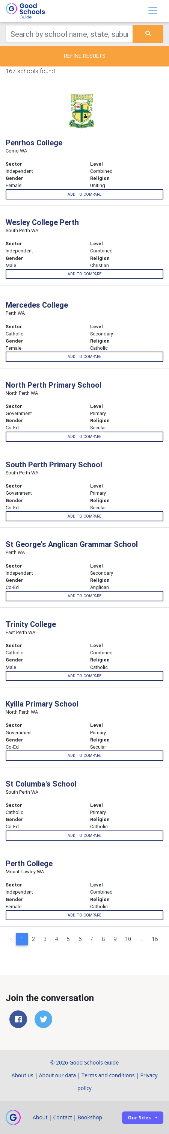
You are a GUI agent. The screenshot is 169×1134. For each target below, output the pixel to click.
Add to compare (84, 194)
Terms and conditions (107, 1075)
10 (128, 939)
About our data (57, 1075)
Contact (62, 1117)
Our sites (139, 1117)
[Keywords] (69, 34)
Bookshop (90, 1117)
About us (22, 1075)
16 (155, 939)
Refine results (85, 55)
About (40, 1117)
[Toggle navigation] (153, 11)
